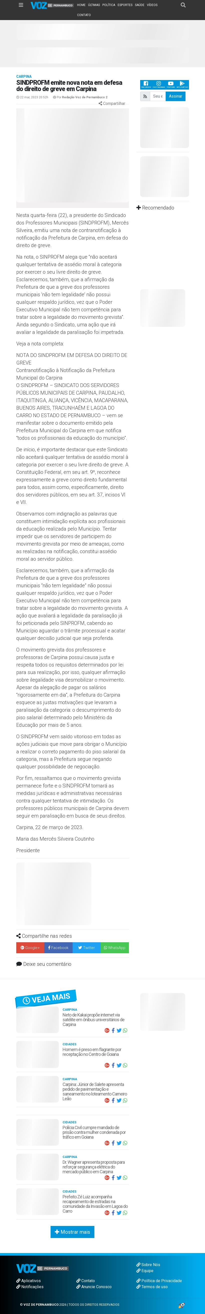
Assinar (175, 96)
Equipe (144, 1270)
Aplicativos (28, 1280)
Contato (85, 1280)
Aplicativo (182, 84)
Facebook (146, 84)
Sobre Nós (148, 1264)
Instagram (159, 84)
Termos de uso (152, 1286)
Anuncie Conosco (94, 1286)
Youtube (171, 84)
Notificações (30, 1286)
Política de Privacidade (159, 1280)
